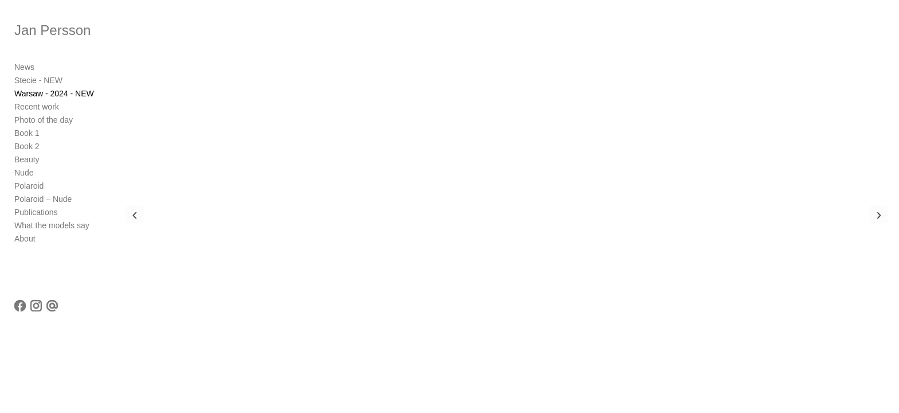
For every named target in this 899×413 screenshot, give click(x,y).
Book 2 (27, 146)
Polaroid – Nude (43, 199)
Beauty (27, 159)
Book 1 (27, 133)
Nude (23, 172)
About (25, 238)
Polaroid (29, 185)
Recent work (36, 106)
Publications (36, 212)
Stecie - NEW (38, 80)
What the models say (51, 225)
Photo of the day (43, 119)
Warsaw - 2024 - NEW (54, 93)
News (24, 67)
